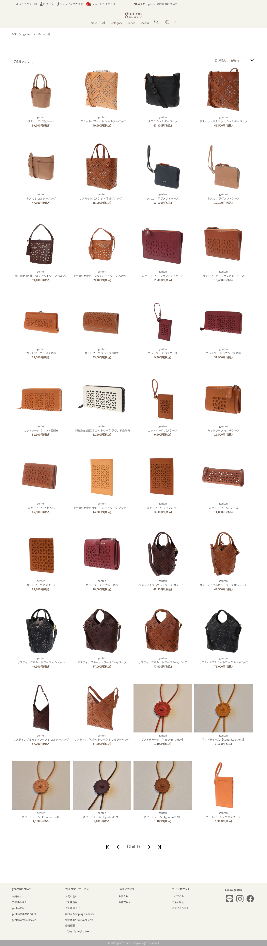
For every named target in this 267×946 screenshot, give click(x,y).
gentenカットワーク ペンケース (223, 505)
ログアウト (178, 896)
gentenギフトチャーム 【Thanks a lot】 (41, 815)
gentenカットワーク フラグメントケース (163, 274)
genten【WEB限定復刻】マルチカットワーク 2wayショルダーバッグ (48, 274)
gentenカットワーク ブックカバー (163, 505)
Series (131, 23)
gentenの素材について (24, 914)
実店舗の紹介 (19, 902)
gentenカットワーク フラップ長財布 (101, 351)
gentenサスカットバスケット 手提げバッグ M (102, 196)
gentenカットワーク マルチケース (223, 428)
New (94, 23)
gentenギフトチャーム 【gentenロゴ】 (102, 815)
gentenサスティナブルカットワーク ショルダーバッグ (41, 737)
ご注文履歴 (178, 902)
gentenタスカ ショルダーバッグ (162, 119)
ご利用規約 (71, 902)
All (103, 23)
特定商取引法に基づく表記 (79, 919)
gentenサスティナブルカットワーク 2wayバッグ (102, 660)
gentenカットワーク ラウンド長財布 (223, 351)
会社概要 (70, 925)
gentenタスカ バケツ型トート (41, 119)
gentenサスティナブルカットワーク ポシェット (162, 583)
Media (144, 23)
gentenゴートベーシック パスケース (223, 815)
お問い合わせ (72, 896)
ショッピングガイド (70, 4)
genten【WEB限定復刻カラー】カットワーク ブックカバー (103, 505)
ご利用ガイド (72, 908)
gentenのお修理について (162, 4)
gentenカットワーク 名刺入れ (41, 505)
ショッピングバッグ (101, 4)
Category (116, 23)
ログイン (47, 4)
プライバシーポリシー (77, 931)
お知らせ (17, 896)
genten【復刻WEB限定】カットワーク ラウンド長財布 (102, 428)
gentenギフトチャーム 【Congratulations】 (223, 737)
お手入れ (123, 896)
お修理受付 (125, 902)
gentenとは (18, 908)
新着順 (235, 61)
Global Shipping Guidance (79, 914)
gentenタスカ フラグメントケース (163, 196)
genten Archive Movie (24, 919)
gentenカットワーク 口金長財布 (41, 351)
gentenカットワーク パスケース (162, 351)
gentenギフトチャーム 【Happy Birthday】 (162, 737)
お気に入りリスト (181, 908)
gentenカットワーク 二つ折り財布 (102, 583)
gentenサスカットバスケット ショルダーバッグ (102, 119)
